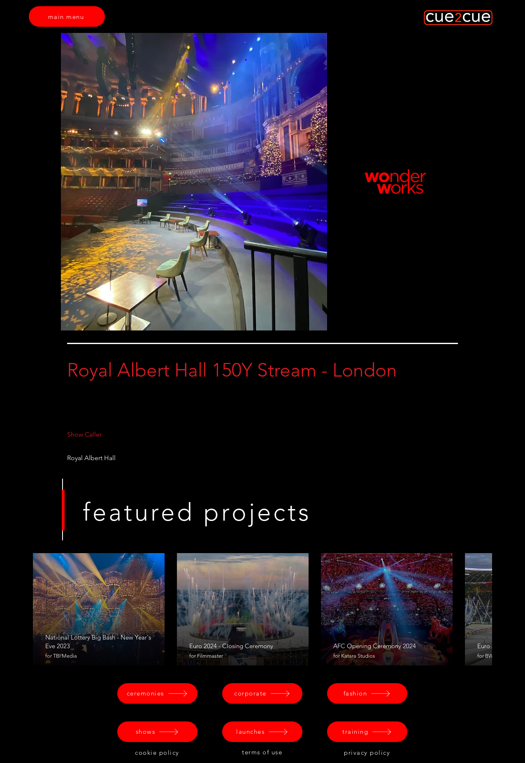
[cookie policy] (158, 752)
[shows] (157, 731)
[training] (367, 731)
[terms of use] (263, 752)
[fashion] (367, 693)
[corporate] (262, 693)
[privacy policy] (368, 752)
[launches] (262, 731)
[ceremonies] (157, 693)
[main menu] (67, 16)
